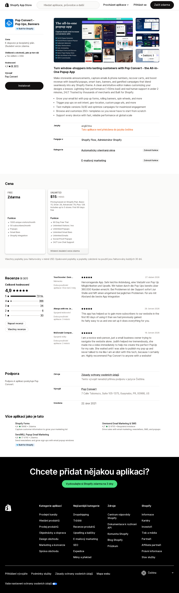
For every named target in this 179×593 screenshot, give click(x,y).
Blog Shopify (115, 539)
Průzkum (113, 545)
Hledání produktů (49, 520)
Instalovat (24, 85)
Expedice (78, 551)
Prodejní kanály (48, 514)
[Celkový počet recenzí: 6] (42, 310)
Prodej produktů (48, 526)
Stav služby (148, 557)
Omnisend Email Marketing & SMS (119, 423)
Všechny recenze (17, 329)
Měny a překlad (82, 557)
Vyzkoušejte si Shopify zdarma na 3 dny (89, 483)
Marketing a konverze (52, 545)
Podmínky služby (41, 573)
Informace (148, 514)
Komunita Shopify (118, 533)
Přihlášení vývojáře (16, 573)
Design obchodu (48, 538)
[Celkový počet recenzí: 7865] (39, 296)
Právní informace (152, 551)
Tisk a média (149, 532)
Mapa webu (103, 573)
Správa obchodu (49, 551)
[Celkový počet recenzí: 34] (41, 305)
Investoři (147, 526)
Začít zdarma (162, 4)
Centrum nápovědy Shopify (119, 516)
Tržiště (77, 520)
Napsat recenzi (15, 323)
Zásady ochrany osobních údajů (100, 374)
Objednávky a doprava (52, 532)
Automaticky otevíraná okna (98, 150)
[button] (46, 426)
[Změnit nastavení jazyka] (160, 572)
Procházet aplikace (116, 4)
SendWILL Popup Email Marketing (32, 434)
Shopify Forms (22, 423)
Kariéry (146, 520)
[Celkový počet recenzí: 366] (41, 300)
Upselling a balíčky (84, 532)
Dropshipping (81, 514)
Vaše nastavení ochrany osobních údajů (28, 583)
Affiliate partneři (151, 545)
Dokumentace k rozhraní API (122, 526)
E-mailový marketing (93, 160)
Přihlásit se (140, 4)
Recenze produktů (84, 526)
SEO (75, 545)
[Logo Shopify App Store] (18, 5)
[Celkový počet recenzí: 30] (41, 315)
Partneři (146, 538)
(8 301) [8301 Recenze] (15, 66)
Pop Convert (11, 76)
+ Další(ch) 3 (147, 55)
